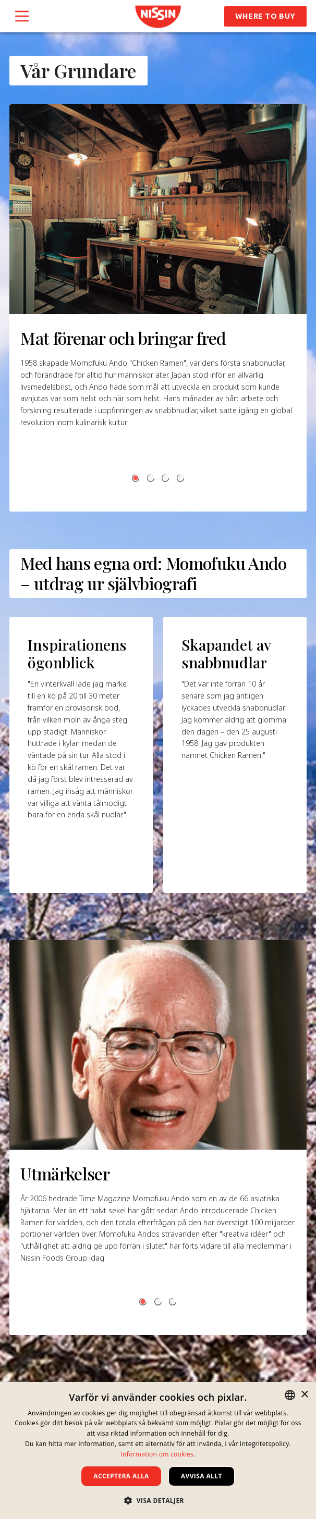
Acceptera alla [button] (121, 1476)
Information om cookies (156, 1454)
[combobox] (290, 1395)
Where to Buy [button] (265, 16)
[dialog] (158, 1450)
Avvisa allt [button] (201, 1476)
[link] (158, 16)
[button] (135, 478)
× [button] (304, 1395)
